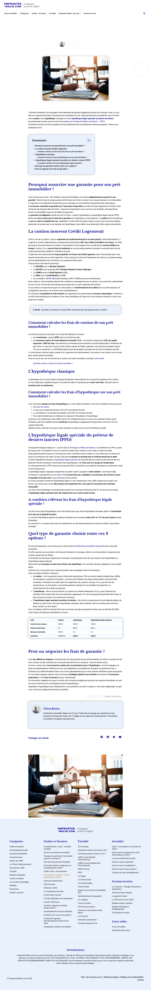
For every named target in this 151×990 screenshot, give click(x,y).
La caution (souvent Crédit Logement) (51, 149)
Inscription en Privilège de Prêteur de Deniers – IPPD (82, 121)
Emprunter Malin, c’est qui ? (69, 13)
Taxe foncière (83, 887)
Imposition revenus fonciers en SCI (92, 850)
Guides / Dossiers (39, 13)
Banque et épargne (17, 875)
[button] (144, 13)
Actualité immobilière (18, 854)
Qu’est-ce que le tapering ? (123, 862)
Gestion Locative (16, 892)
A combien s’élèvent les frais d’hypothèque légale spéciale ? (59, 163)
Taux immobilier (10, 13)
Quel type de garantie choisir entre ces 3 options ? (56, 166)
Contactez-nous (89, 13)
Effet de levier (49, 884)
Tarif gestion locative (120, 913)
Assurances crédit (17, 868)
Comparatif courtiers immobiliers (57, 927)
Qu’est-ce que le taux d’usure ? (124, 869)
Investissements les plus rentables (58, 911)
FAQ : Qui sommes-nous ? (92, 977)
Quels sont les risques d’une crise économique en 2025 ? (125, 853)
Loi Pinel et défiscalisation (20, 864)
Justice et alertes (17, 878)
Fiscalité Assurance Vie (87, 923)
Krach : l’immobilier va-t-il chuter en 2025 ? (126, 848)
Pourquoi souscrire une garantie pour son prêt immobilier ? (60, 146)
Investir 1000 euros (52, 902)
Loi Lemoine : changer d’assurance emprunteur (126, 888)
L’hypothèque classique (45, 154)
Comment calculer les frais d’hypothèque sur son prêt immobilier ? (62, 157)
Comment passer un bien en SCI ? (92, 854)
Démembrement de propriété (89, 896)
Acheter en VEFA (50, 888)
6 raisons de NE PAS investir (123, 858)
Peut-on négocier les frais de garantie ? (51, 169)
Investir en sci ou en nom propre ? (58, 915)
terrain (59, 475)
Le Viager (82, 876)
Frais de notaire (84, 903)
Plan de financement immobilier (57, 862)
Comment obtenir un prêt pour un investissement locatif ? (57, 866)
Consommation (16, 857)
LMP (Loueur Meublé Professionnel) (86, 858)
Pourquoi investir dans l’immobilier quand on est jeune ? (58, 857)
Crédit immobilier (77, 18)
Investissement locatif (19, 850)
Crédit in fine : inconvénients (55, 871)
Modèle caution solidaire (122, 903)
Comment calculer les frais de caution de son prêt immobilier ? (60, 152)
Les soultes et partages (19, 882)
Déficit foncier (83, 869)
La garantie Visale (119, 896)
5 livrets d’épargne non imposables (58, 898)
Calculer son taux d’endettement (125, 872)
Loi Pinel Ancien (84, 880)
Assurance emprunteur (53, 881)
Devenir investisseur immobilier (57, 852)
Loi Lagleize (83, 900)
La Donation (83, 916)
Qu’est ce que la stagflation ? (124, 865)
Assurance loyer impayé (122, 892)
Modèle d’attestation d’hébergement (120, 908)
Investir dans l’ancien (52, 895)
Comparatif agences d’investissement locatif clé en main (56, 920)
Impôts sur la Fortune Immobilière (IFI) (92, 891)
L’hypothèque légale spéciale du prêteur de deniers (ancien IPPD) (62, 160)
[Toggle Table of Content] (87, 140)
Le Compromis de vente (53, 891)
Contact (140, 980)
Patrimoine (14, 889)
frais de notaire (42, 407)
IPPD (80, 872)
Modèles (13, 885)
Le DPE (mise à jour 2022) (123, 900)
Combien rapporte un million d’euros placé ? (55, 906)
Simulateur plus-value (121, 930)
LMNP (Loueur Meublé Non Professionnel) (89, 864)
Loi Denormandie (85, 883)
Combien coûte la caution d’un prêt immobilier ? (53, 363)
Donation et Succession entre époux (90, 911)
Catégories (24, 13)
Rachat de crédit (16, 861)
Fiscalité (52, 13)
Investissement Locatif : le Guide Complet (57, 848)
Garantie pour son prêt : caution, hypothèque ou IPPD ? (57, 876)
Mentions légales (111, 977)
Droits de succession (86, 907)
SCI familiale (83, 847)
